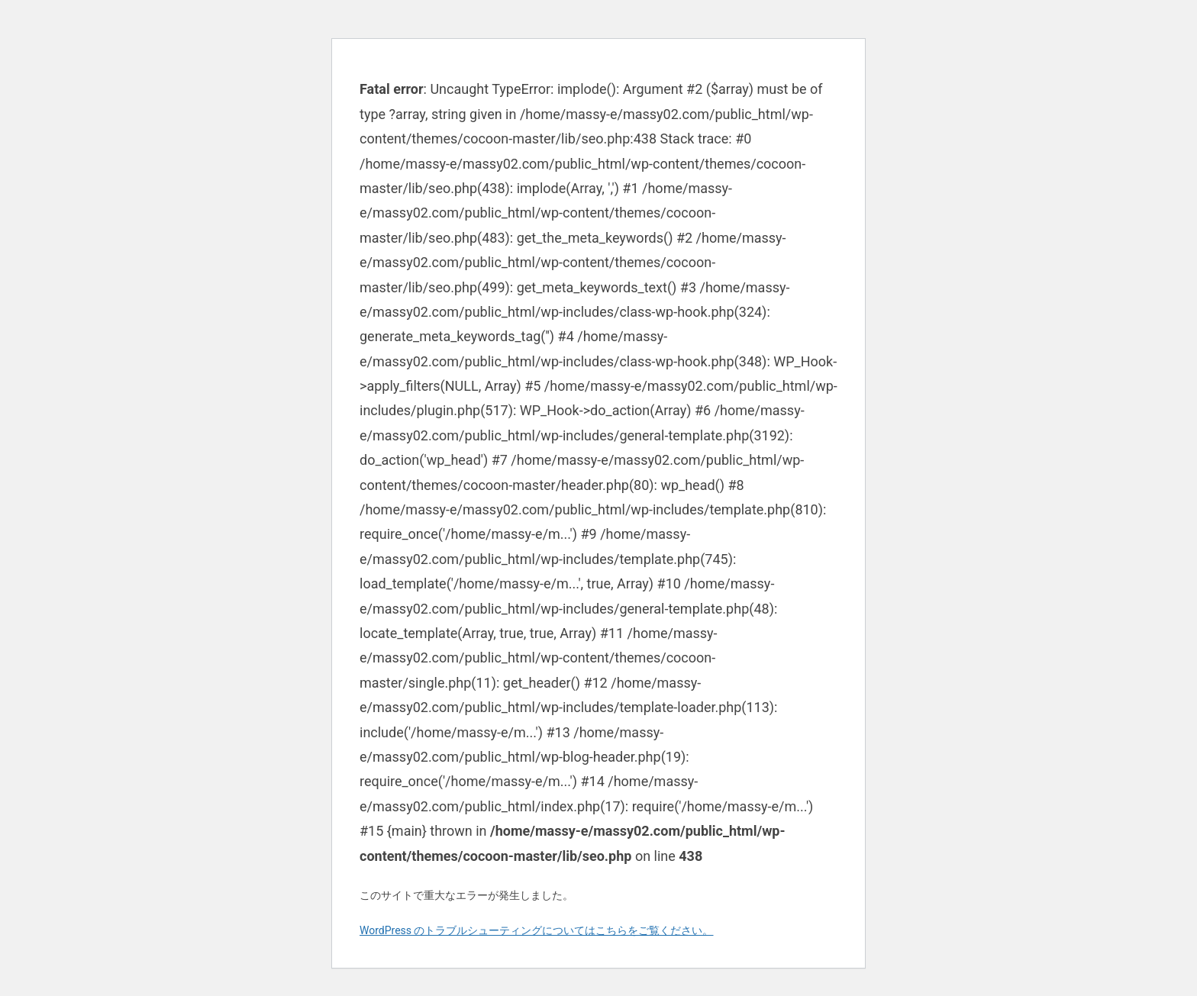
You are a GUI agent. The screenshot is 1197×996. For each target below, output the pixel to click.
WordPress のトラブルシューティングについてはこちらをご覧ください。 (537, 930)
